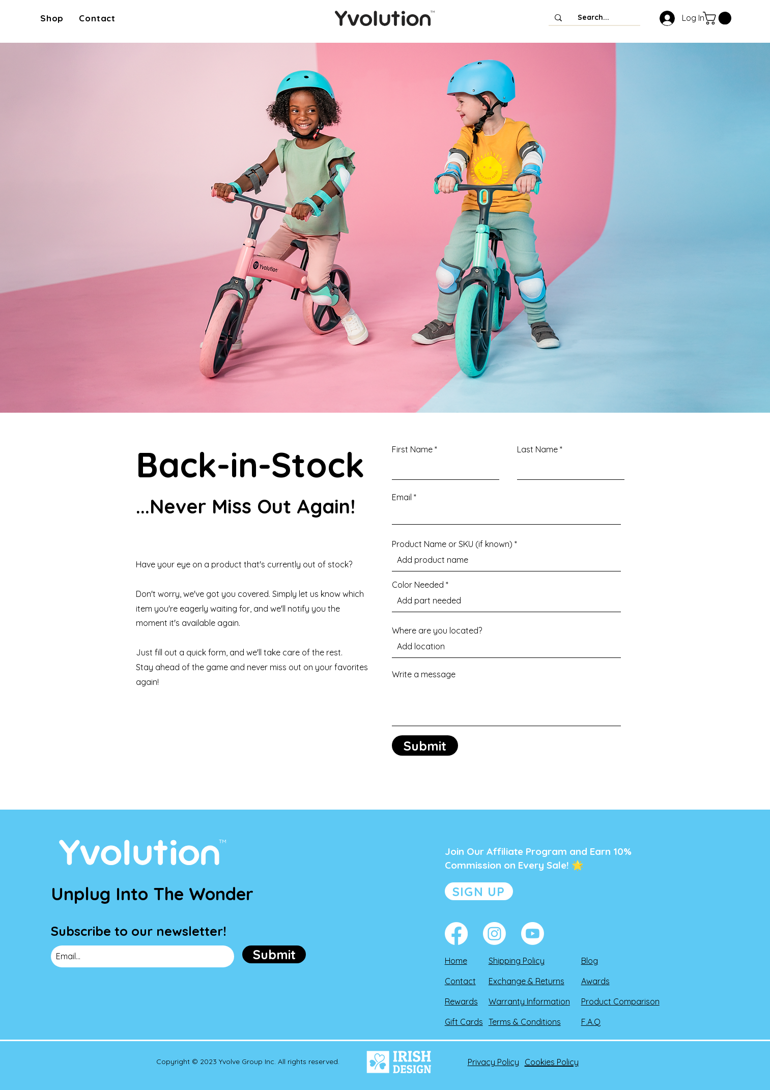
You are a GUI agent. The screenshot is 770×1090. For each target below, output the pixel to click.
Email (402, 497)
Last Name (537, 449)
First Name (412, 449)
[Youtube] (532, 933)
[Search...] (593, 18)
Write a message (423, 674)
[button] (52, 18)
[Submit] (425, 745)
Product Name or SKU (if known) (452, 544)
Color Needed (418, 585)
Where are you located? (437, 630)
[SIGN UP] (479, 891)
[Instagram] (494, 933)
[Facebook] (456, 933)
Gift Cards (464, 1022)
